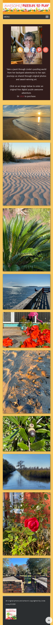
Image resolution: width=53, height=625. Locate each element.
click (22, 96)
